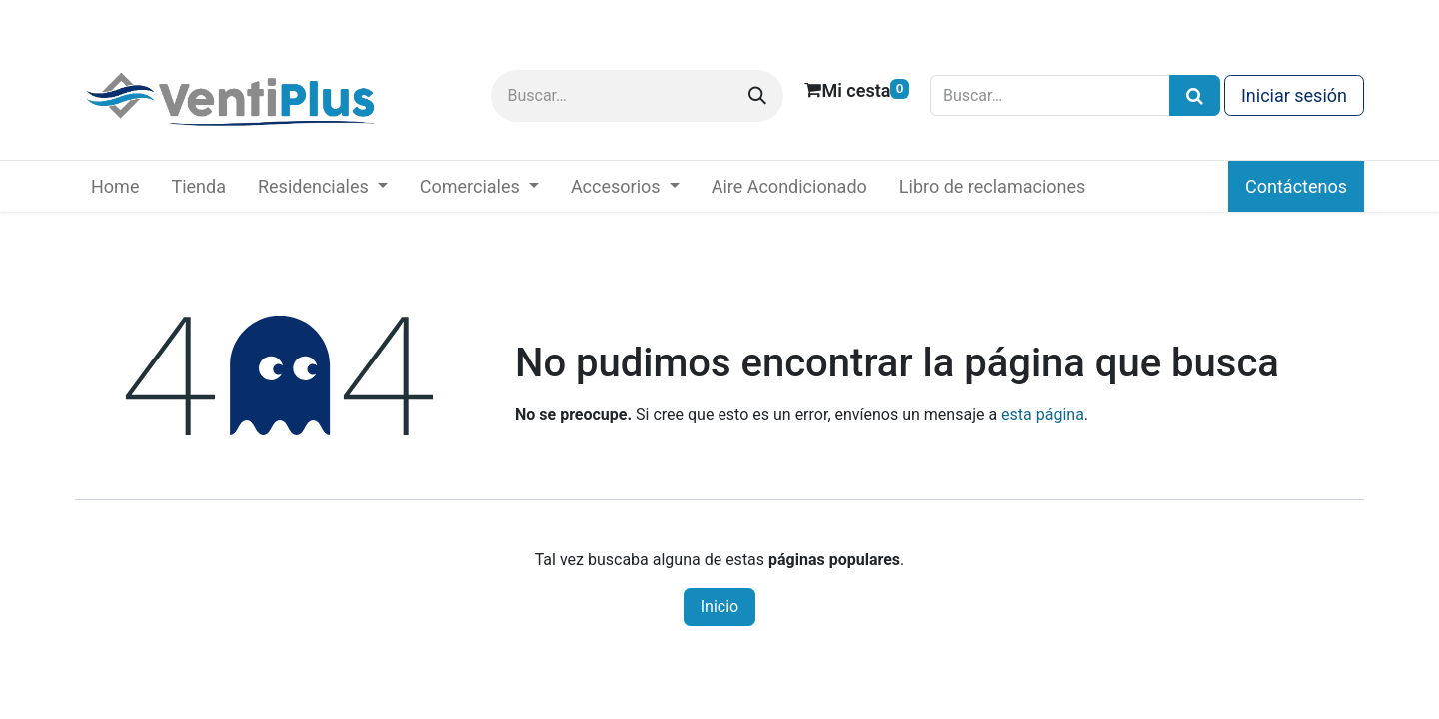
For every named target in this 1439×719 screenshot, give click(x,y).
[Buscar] (757, 96)
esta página (1042, 414)
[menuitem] (115, 186)
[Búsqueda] (1194, 95)
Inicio (719, 606)
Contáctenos (1296, 186)
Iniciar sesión (1294, 95)
